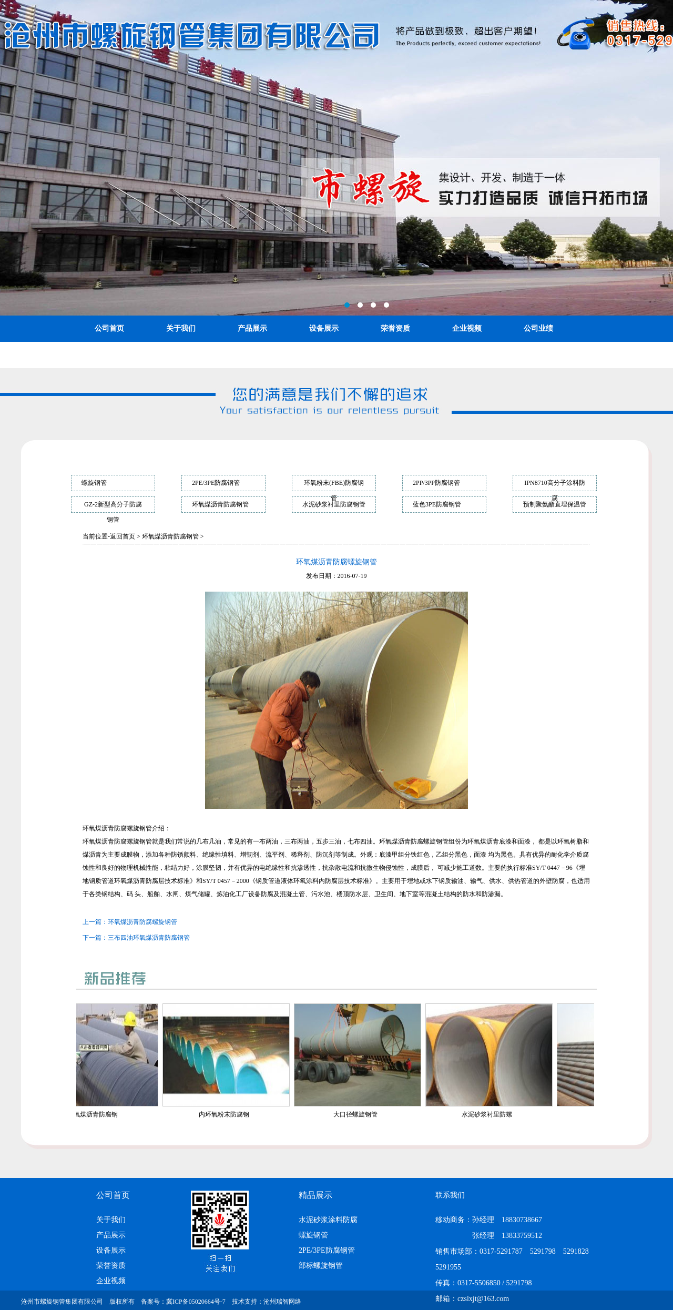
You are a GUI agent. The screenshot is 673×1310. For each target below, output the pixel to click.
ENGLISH (183, 355)
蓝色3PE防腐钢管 (437, 504)
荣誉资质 (395, 328)
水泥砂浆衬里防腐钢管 (333, 504)
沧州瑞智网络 (282, 1301)
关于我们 (181, 328)
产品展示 (252, 328)
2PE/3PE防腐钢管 (216, 482)
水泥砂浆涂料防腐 (328, 1220)
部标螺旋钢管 (321, 1266)
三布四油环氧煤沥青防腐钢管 (149, 937)
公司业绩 (538, 328)
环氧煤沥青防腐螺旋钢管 (142, 922)
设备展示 (324, 328)
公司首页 (109, 328)
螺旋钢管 (94, 482)
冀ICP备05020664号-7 (196, 1301)
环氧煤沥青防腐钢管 (220, 504)
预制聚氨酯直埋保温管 (554, 504)
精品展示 (315, 1195)
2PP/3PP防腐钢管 (436, 482)
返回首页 (122, 536)
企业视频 (467, 328)
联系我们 (109, 355)
